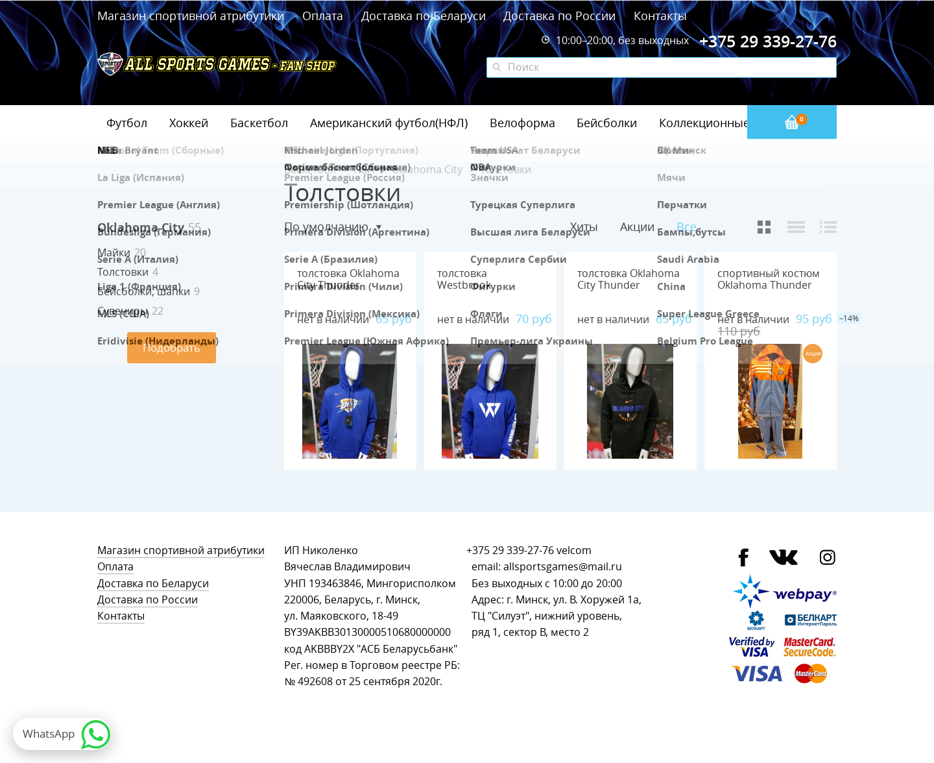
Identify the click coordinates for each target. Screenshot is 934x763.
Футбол (126, 122)
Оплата (322, 15)
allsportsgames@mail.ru (562, 567)
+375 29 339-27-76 (510, 550)
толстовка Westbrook (464, 279)
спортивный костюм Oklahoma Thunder (768, 279)
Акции (637, 226)
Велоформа (522, 122)
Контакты (660, 15)
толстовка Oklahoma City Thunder (348, 279)
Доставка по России (559, 15)
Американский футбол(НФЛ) (389, 122)
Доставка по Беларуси (423, 15)
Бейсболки (607, 122)
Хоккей (188, 122)
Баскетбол (259, 122)
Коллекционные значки (726, 122)
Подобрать (171, 347)
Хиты (584, 226)
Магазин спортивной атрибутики (192, 15)
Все (687, 226)
